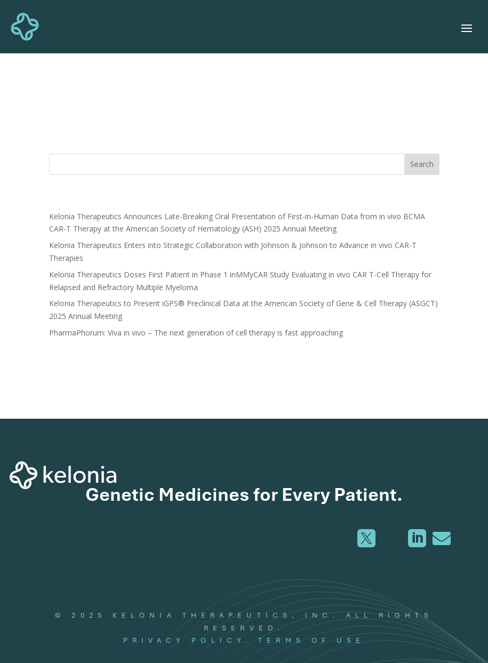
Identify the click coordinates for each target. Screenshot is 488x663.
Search (422, 164)
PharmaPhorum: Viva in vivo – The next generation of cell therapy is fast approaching (196, 332)
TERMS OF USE (311, 640)
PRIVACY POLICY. (187, 640)
